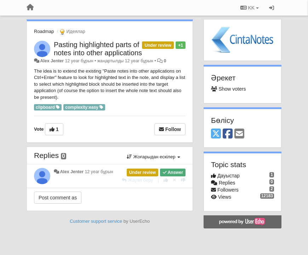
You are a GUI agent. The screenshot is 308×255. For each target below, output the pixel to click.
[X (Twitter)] (216, 134)
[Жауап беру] (137, 180)
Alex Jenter (52, 60)
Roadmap (44, 31)
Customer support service (96, 221)
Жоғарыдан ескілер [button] (153, 156)
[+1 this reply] (166, 180)
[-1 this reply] (183, 180)
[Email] (239, 134)
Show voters (228, 89)
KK (249, 8)
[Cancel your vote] (174, 180)
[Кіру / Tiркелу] (271, 8)
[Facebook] (228, 134)
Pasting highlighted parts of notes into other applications (98, 49)
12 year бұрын (99, 171)
